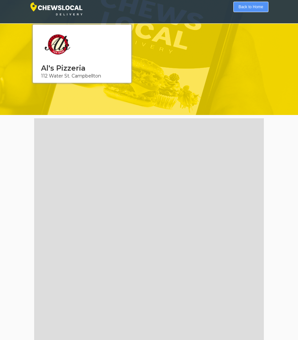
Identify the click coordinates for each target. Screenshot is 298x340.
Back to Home (251, 7)
